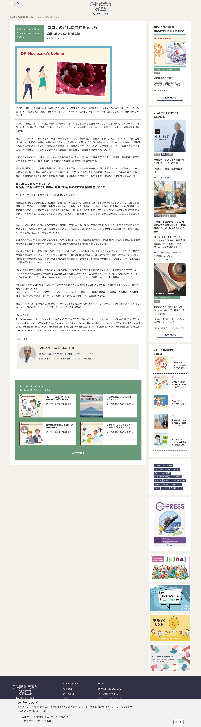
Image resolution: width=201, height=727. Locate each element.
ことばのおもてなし (162, 477)
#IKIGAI (157, 178)
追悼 (163, 154)
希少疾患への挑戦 (178, 480)
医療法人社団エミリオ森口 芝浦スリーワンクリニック (66, 353)
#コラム (61, 38)
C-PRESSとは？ (70, 683)
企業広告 (158, 480)
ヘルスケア (176, 477)
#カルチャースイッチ (169, 328)
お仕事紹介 (166, 473)
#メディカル (52, 38)
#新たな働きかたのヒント (171, 253)
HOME (12, 17)
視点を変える (176, 484)
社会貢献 (172, 488)
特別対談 (158, 216)
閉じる (178, 722)
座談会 (157, 484)
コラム (176, 69)
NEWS (176, 469)
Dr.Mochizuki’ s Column (26, 17)
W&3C (157, 473)
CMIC (157, 154)
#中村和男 (165, 178)
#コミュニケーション (162, 259)
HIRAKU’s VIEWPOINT (163, 297)
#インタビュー (168, 256)
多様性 (166, 480)
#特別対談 (158, 256)
